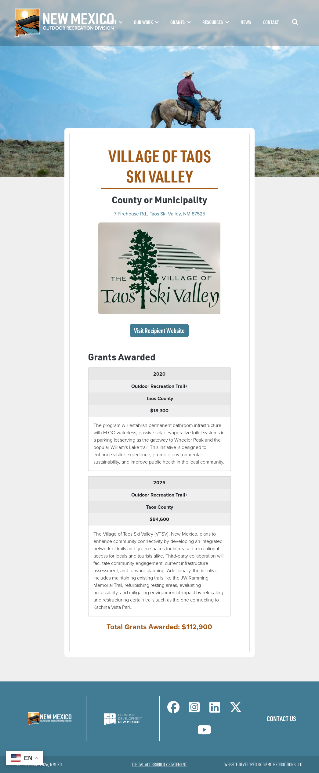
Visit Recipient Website (161, 330)
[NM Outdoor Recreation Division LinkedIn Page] (214, 709)
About (110, 22)
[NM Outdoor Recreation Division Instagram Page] (194, 709)
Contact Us (281, 718)
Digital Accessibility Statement (159, 764)
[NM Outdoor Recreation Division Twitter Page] (236, 709)
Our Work (143, 22)
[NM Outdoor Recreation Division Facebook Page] (173, 709)
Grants (177, 22)
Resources (212, 22)
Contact (271, 22)
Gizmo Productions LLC (282, 764)
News (246, 22)
